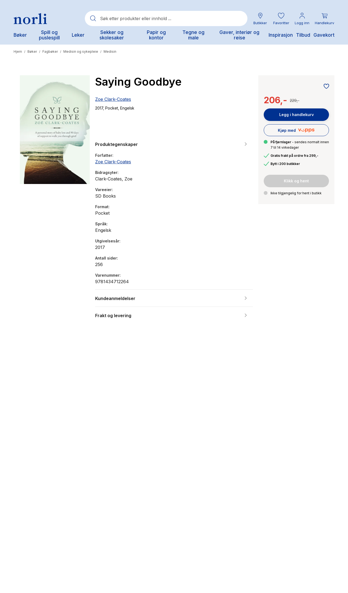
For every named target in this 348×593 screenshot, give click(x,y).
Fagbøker (50, 51)
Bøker (32, 51)
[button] (281, 19)
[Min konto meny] (302, 19)
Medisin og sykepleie (80, 51)
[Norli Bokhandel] (30, 18)
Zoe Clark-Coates (113, 99)
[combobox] (166, 18)
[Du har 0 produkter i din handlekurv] (324, 19)
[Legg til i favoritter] (325, 87)
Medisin (110, 51)
